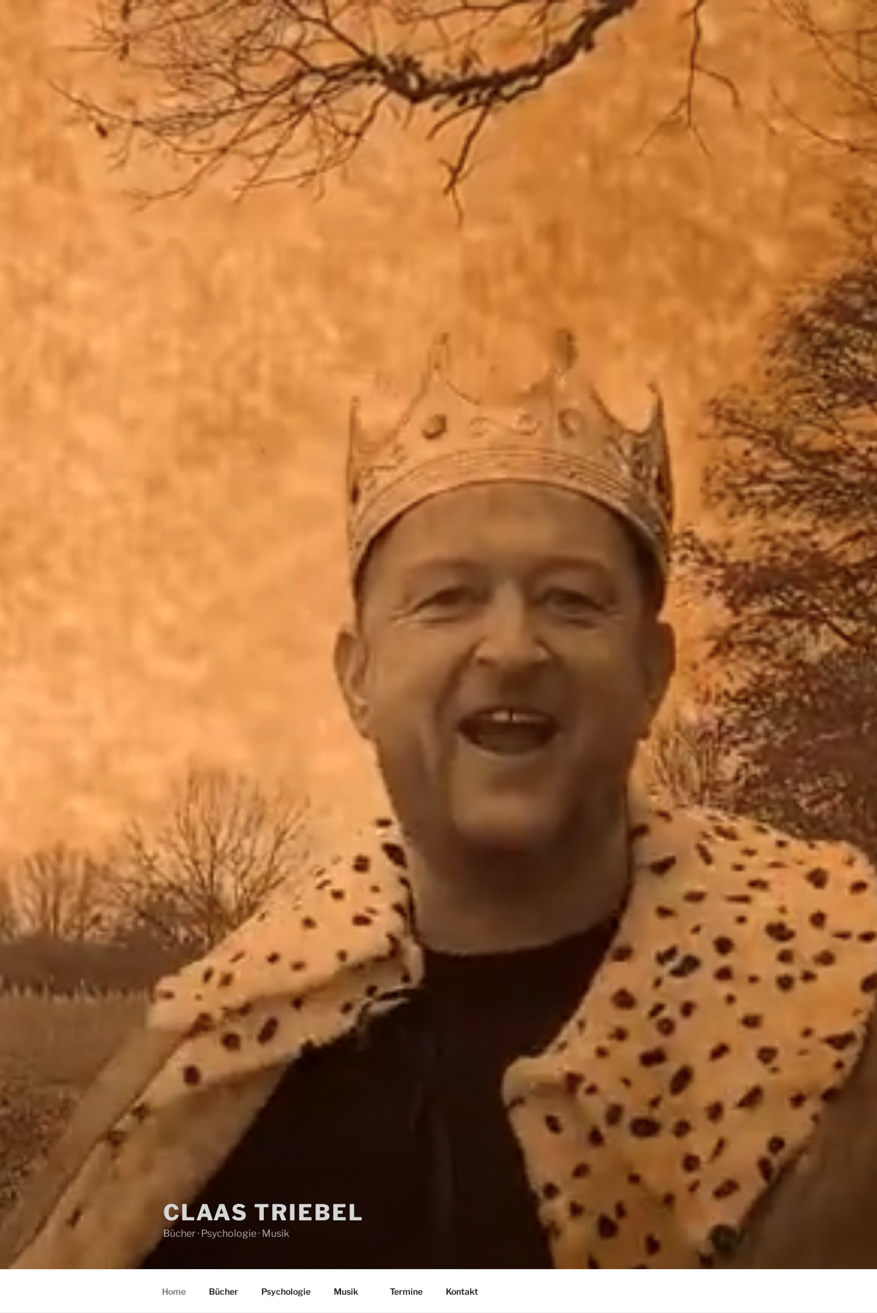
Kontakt (462, 1291)
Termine (406, 1291)
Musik (352, 1291)
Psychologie (286, 1291)
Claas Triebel (263, 1212)
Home (174, 1291)
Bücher (223, 1291)
